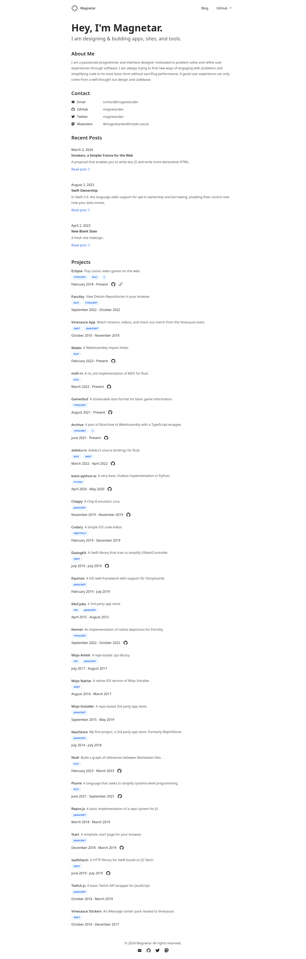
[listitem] (110, 102)
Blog (204, 8)
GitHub (223, 8)
